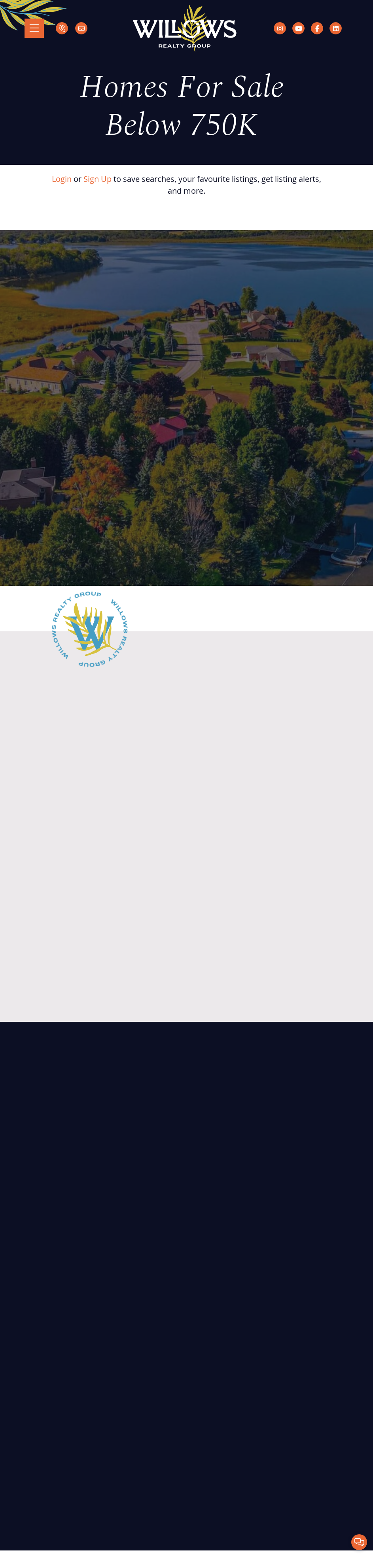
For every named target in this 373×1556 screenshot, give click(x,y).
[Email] (81, 29)
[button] (359, 1542)
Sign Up (97, 179)
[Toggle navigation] (34, 28)
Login (62, 179)
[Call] (62, 29)
